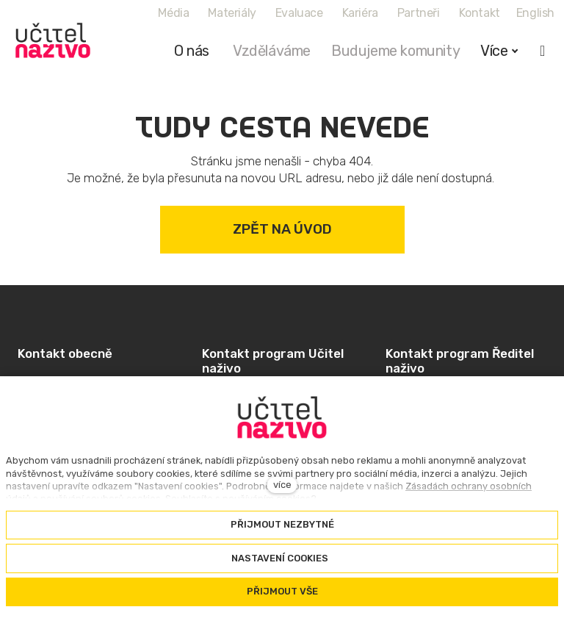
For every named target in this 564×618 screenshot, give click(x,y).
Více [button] (499, 51)
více (282, 484)
